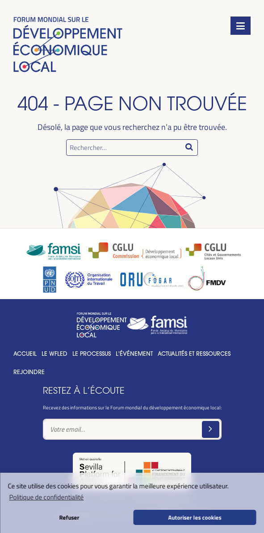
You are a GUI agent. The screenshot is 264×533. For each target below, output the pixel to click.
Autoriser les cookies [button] (195, 517)
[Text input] (132, 429)
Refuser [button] (69, 517)
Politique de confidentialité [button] (46, 496)
